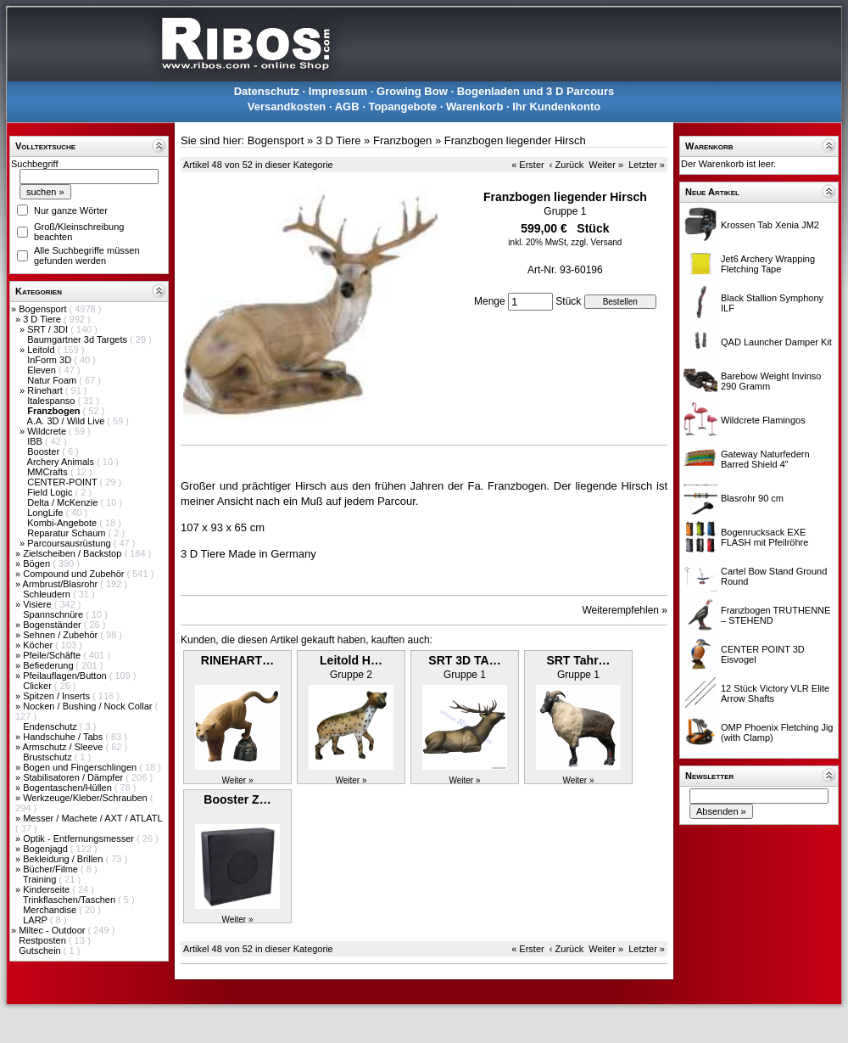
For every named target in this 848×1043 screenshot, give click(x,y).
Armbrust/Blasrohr (62, 584)
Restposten (44, 940)
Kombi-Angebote (63, 523)
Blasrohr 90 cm (752, 498)
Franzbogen (402, 140)
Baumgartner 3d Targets (78, 339)
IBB (36, 441)
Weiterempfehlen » (625, 610)
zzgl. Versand (596, 242)
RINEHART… (237, 660)
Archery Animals (62, 462)
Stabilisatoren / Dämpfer (74, 777)
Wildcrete (48, 431)
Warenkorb (474, 106)
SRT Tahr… (578, 660)
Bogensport (44, 309)
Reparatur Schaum (67, 533)
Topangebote (402, 106)
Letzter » (646, 165)
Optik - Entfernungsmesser (80, 838)
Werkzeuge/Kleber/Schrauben (86, 798)
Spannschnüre (54, 614)
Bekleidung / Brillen (64, 859)
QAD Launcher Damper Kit (776, 342)
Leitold (42, 350)
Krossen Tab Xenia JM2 (770, 225)
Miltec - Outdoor (53, 930)
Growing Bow (412, 91)
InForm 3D (50, 360)
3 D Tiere (43, 319)
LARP (36, 920)
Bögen (38, 563)
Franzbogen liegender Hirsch (515, 140)
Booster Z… (237, 799)
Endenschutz (51, 726)
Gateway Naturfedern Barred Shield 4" (765, 459)
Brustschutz (49, 757)
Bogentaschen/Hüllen (68, 787)
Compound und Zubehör (74, 574)
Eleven (43, 370)
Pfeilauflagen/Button (66, 675)
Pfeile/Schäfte (53, 655)
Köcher (39, 645)
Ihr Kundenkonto (556, 106)
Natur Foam (53, 380)
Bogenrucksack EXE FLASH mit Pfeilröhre (764, 537)
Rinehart (46, 390)
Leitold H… (351, 660)
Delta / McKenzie (63, 502)
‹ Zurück (566, 165)
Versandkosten (287, 106)
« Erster (527, 165)
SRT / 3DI (48, 329)
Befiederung (49, 665)
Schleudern (48, 594)
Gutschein (41, 950)
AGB (347, 106)
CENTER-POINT (63, 482)
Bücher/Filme (52, 869)
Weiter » (606, 165)
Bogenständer (53, 625)
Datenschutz (266, 91)
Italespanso (52, 400)
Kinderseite (47, 889)
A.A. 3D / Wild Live (67, 421)
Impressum (338, 91)
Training (41, 879)
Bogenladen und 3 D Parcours (536, 91)
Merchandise (51, 910)
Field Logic (51, 492)
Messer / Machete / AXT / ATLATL (92, 818)
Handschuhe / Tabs (64, 737)
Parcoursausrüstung (70, 543)
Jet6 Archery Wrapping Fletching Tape (768, 264)
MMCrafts (48, 472)
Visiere (38, 604)
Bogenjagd (46, 849)
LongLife (46, 512)
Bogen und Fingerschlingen (81, 767)
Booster (44, 451)
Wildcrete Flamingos (763, 420)
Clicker (38, 686)
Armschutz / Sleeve (64, 747)
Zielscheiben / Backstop (73, 553)
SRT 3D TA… (464, 660)
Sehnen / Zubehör (61, 635)
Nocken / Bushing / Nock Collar (88, 706)
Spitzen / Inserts (57, 696)
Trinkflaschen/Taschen (70, 899)
